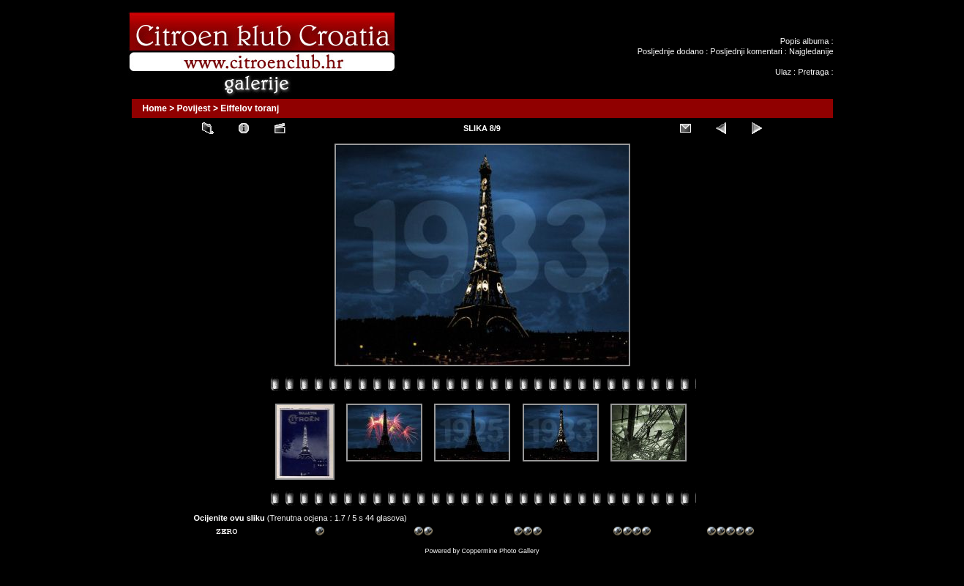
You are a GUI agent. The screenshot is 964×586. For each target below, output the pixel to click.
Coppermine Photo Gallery (500, 551)
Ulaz (783, 71)
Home (155, 108)
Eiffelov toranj (249, 108)
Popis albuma (804, 41)
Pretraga (813, 71)
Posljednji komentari (746, 51)
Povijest (194, 108)
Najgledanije (811, 51)
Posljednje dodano (671, 51)
